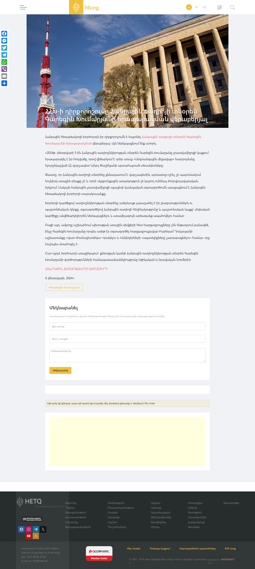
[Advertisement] (127, 442)
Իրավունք (71, 517)
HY (189, 7)
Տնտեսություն (116, 498)
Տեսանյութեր (231, 498)
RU (196, 7)
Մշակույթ (113, 513)
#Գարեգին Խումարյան (64, 287)
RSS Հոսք (134, 548)
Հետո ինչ (71, 498)
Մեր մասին (136, 544)
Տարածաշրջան (161, 508)
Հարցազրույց (196, 517)
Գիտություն (195, 508)
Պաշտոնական (117, 522)
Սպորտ (112, 517)
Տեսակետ (194, 522)
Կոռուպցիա (195, 498)
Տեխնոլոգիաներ (161, 513)
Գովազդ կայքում (164, 544)
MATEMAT (228, 559)
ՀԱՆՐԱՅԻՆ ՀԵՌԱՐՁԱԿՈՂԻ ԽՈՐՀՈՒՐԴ (76, 268)
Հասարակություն (75, 513)
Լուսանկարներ (197, 513)
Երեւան (192, 503)
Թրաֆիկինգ (158, 517)
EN (204, 7)
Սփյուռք (156, 503)
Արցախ (155, 498)
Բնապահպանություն (121, 503)
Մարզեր (113, 508)
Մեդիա (155, 522)
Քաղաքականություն (78, 522)
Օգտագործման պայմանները (204, 544)
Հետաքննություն (75, 508)
